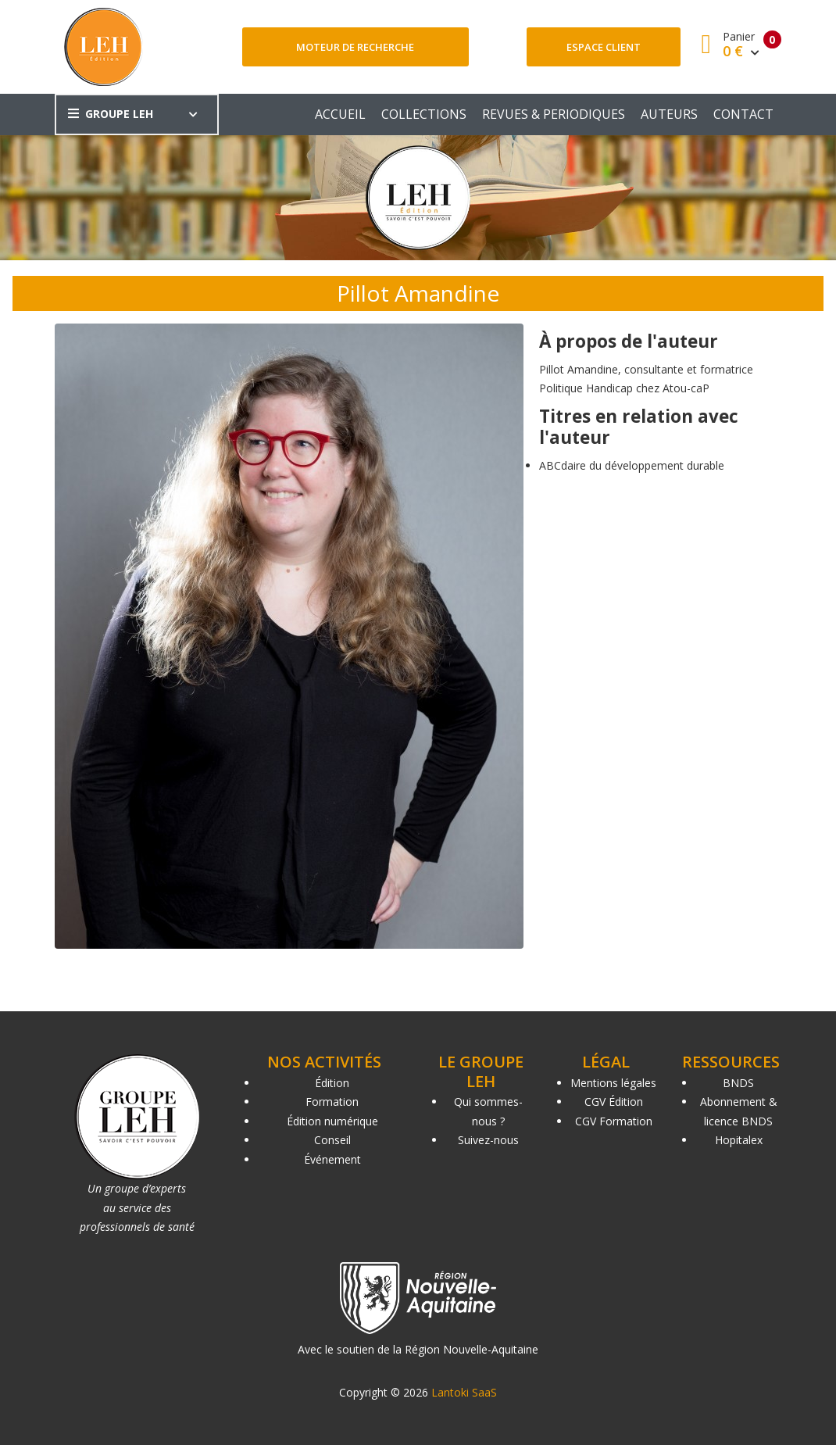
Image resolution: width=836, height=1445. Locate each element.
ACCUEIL (340, 114)
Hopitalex (739, 1139)
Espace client (603, 47)
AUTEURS (669, 114)
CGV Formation (613, 1121)
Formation (332, 1101)
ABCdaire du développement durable (631, 465)
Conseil (332, 1139)
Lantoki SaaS (464, 1392)
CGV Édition (613, 1101)
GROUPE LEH (110, 113)
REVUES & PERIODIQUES (553, 114)
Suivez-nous (488, 1139)
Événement (332, 1159)
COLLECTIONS (423, 114)
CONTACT (743, 114)
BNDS (738, 1082)
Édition (332, 1082)
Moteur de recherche (355, 47)
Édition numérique (332, 1121)
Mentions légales (613, 1082)
